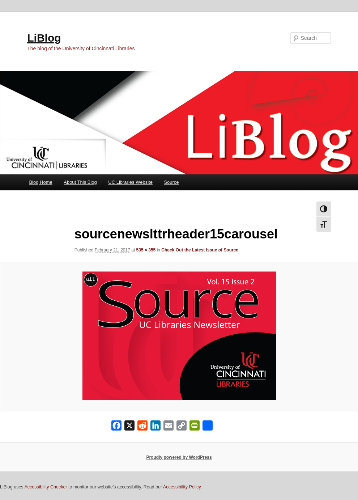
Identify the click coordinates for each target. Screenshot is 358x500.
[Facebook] (116, 427)
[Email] (168, 427)
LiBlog (44, 38)
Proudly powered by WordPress (179, 457)
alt (90, 279)
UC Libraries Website (130, 182)
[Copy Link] (181, 427)
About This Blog (80, 182)
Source (171, 182)
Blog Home (40, 182)
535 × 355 (146, 250)
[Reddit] (142, 427)
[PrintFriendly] (194, 427)
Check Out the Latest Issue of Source (199, 250)
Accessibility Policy (182, 487)
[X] (129, 427)
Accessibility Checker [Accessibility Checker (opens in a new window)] (45, 487)
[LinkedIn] (155, 427)
